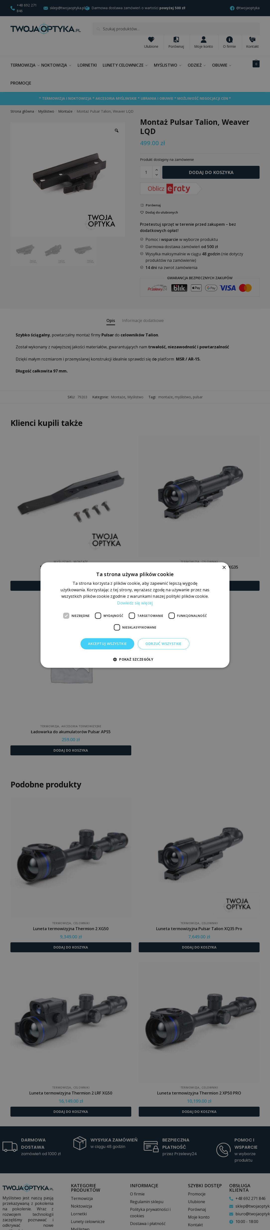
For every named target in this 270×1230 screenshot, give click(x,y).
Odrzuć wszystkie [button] (163, 643)
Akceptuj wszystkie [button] (107, 643)
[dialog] (135, 615)
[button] (135, 659)
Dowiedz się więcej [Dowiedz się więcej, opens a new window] (135, 602)
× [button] (224, 567)
